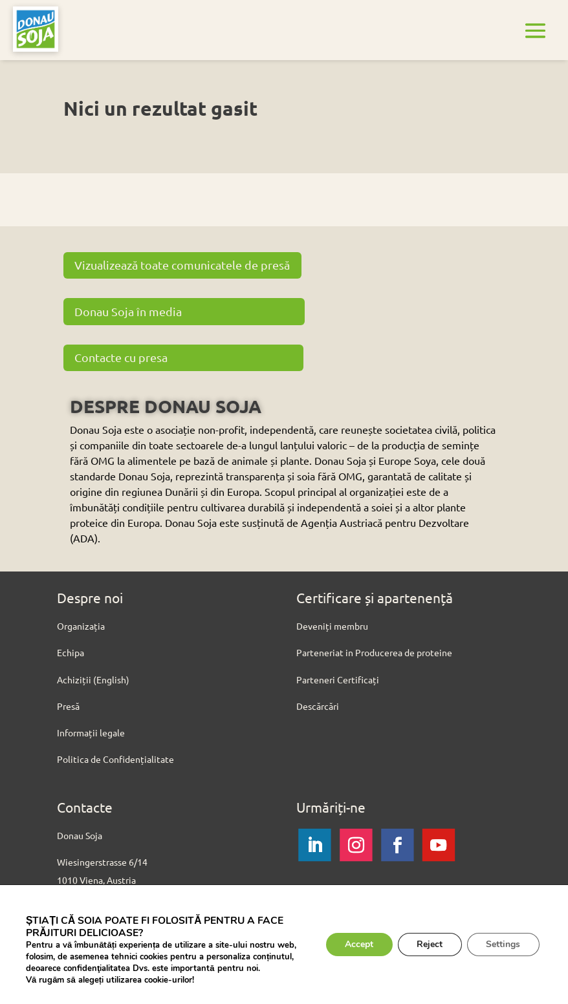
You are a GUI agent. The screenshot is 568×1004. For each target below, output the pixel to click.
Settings (503, 944)
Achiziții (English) (93, 679)
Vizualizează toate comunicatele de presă (182, 265)
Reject (429, 944)
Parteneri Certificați (337, 679)
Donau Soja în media (128, 311)
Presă (68, 706)
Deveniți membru (332, 626)
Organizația (81, 626)
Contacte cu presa (121, 357)
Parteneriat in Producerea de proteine (374, 652)
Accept (358, 944)
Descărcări (317, 706)
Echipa (70, 652)
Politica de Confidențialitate (115, 759)
